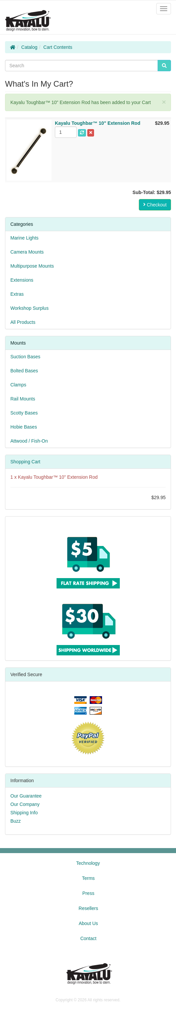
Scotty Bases (24, 413)
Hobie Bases (23, 427)
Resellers (88, 908)
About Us (88, 923)
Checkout (155, 204)
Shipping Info (24, 812)
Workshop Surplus (29, 308)
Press (88, 893)
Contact (88, 938)
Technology (88, 863)
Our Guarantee (25, 796)
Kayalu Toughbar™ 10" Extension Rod (58, 477)
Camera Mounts (27, 252)
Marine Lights (24, 238)
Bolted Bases (24, 370)
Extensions (21, 280)
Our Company (24, 804)
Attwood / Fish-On (29, 441)
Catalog (29, 47)
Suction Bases (25, 356)
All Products (22, 322)
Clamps (18, 384)
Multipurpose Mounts (32, 266)
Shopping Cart (25, 461)
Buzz (15, 821)
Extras (17, 294)
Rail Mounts (22, 398)
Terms (88, 878)
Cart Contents (57, 47)
